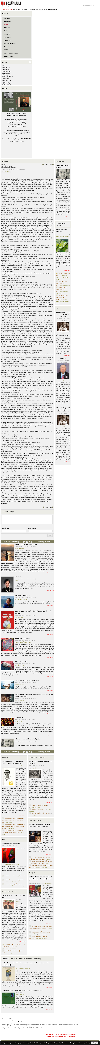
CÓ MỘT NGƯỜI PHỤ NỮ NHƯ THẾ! (26, 544)
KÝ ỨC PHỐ (8, 876)
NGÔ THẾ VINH (21, 766)
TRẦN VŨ (35, 934)
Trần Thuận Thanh (19, 700)
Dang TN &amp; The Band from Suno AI (10, 864)
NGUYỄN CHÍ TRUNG (21, 665)
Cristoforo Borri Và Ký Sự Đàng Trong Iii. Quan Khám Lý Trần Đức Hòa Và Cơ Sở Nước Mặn (13, 820)
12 (32, 541)
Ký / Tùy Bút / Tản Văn (9, 891)
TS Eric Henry (28, 969)
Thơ (3, 839)
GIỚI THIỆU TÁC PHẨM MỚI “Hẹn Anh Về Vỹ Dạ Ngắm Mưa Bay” (22, 990)
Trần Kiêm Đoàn (19, 617)
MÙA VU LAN (19, 718)
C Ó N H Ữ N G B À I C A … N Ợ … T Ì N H (13, 896)
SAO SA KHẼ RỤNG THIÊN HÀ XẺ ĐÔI (27, 680)
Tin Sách (5, 958)
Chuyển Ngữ (38, 958)
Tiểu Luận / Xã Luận (35, 820)
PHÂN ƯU (18, 577)
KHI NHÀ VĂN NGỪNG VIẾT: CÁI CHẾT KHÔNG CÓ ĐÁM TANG (39, 825)
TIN (57, 308)
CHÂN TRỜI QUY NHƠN (22, 595)
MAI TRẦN (34, 930)
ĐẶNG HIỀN (5, 69)
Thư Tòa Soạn (60, 161)
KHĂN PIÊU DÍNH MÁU (22, 638)
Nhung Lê (47, 863)
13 (35, 541)
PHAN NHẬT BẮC (36, 807)
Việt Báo (63, 426)
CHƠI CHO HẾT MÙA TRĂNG (39, 805)
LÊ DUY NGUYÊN (20, 848)
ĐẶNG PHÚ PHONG (7, 77)
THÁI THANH (18, 721)
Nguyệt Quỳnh (35, 938)
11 (29, 541)
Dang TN (23, 886)
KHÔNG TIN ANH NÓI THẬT (11, 844)
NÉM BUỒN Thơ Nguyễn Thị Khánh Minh (61, 289)
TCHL (16, 581)
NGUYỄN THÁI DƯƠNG (21, 599)
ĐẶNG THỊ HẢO (6, 84)
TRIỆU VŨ (18, 901)
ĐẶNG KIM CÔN (6, 71)
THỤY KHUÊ (9, 822)
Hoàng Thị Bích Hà (19, 548)
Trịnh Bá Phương (42, 938)
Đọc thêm (49, 572)
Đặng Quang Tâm (6, 80)
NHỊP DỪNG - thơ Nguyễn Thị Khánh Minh (61, 283)
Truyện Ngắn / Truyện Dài (37, 757)
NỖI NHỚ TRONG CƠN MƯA (61, 231)
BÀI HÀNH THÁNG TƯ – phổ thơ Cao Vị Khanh (63, 297)
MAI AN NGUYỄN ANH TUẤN (23, 642)
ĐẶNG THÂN (5, 82)
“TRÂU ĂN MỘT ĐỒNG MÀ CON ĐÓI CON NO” (40, 763)
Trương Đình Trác (19, 684)
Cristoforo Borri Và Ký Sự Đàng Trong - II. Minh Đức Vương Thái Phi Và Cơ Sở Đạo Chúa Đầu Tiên (13, 826)
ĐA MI (4, 65)
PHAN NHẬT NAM (42, 934)
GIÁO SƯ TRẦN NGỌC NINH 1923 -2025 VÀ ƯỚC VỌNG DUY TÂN (12, 763)
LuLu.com (26, 130)
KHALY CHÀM (6, 171)
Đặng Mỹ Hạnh (6, 73)
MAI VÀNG (8, 948)
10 (27, 541)
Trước (46, 164)
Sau (51, 164)
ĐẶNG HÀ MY (6, 67)
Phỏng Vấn (32, 873)
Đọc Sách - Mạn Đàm (25, 958)
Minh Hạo (46, 828)
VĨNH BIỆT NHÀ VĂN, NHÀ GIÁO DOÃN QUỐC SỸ (63, 314)
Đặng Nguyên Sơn (6, 75)
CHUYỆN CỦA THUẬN (37, 809)
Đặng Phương (5, 78)
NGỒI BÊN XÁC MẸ (21, 661)
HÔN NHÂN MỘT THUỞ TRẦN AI (40, 813)
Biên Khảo (5, 757)
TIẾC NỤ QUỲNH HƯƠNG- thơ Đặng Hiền (27, 739)
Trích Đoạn (13, 958)
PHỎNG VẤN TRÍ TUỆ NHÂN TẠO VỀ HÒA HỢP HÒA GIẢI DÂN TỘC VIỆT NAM (40, 879)
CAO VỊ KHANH (64, 299)
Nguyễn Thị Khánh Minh (15, 881)
